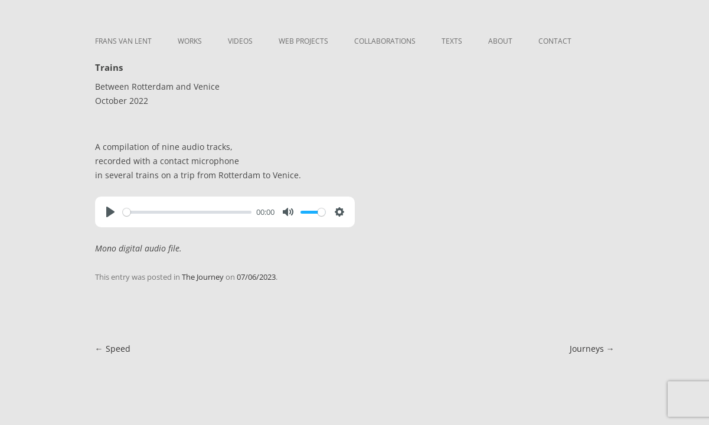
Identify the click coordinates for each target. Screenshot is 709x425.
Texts (452, 41)
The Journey (203, 277)
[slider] (187, 212)
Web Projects (303, 41)
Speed (112, 348)
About (500, 41)
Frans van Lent (123, 41)
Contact (554, 41)
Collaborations (385, 41)
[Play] (110, 211)
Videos (240, 41)
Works (190, 41)
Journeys (592, 348)
